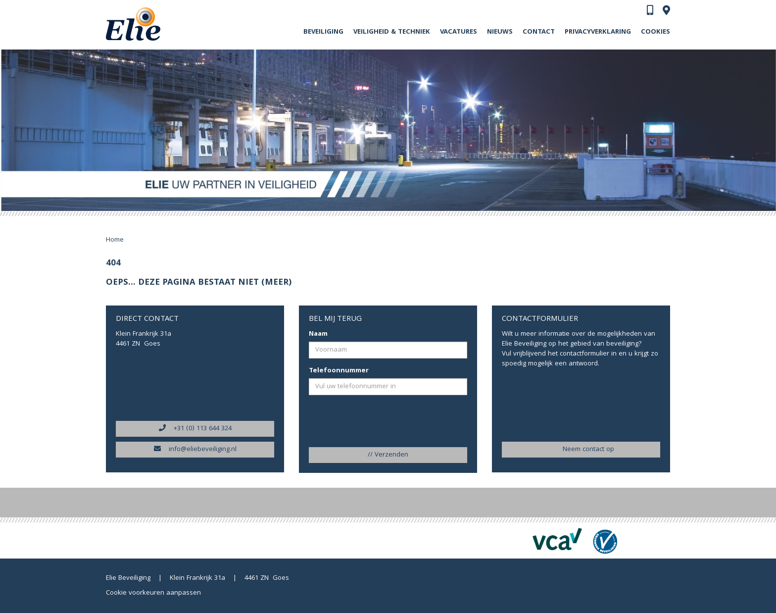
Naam (318, 334)
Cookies (655, 32)
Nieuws (500, 32)
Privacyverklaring (598, 32)
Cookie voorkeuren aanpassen (153, 593)
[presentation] (369, 422)
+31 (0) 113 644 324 (195, 428)
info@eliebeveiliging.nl (195, 449)
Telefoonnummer (339, 371)
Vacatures (458, 32)
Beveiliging (323, 32)
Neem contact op (581, 449)
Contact (539, 32)
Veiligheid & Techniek (391, 32)
